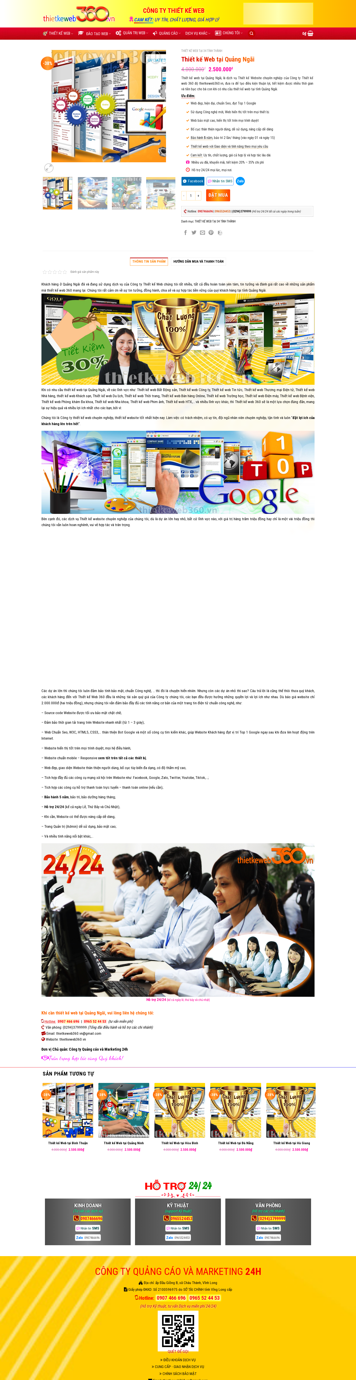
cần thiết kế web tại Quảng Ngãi (76, 1013)
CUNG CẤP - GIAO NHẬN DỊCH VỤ (178, 1367)
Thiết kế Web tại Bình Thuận (68, 1143)
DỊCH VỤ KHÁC (197, 33)
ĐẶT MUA (218, 195)
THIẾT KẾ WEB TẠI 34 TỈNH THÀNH (201, 51)
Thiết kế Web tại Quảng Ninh (124, 1143)
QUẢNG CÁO (167, 33)
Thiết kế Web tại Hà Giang (291, 1143)
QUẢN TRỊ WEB (132, 33)
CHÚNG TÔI (229, 33)
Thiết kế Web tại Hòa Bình (179, 1143)
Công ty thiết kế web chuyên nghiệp (86, 418)
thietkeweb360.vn (211, 83)
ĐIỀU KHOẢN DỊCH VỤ (178, 1360)
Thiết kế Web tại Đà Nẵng (235, 1143)
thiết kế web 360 (59, 290)
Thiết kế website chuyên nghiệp (103, 519)
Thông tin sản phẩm (149, 261)
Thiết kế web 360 (247, 402)
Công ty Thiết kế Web (146, 284)
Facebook (195, 181)
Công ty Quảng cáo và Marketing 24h (98, 1049)
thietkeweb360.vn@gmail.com (78, 1033)
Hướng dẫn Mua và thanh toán (198, 261)
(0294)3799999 (75, 1027)
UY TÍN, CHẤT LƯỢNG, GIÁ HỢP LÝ (186, 19)
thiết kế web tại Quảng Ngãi (84, 390)
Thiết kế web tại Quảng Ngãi (201, 78)
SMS (220, 181)
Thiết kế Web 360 (91, 697)
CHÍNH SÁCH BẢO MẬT (178, 1373)
